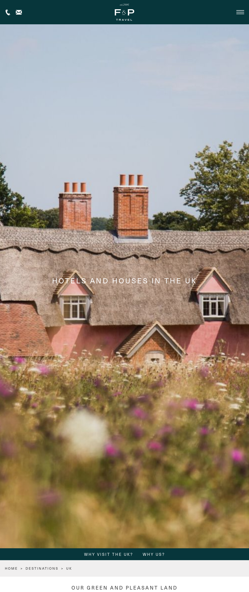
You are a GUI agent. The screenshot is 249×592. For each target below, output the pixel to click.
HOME (11, 568)
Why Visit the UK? (108, 554)
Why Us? (154, 554)
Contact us (19, 12)
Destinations (42, 568)
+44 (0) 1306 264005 (8, 12)
